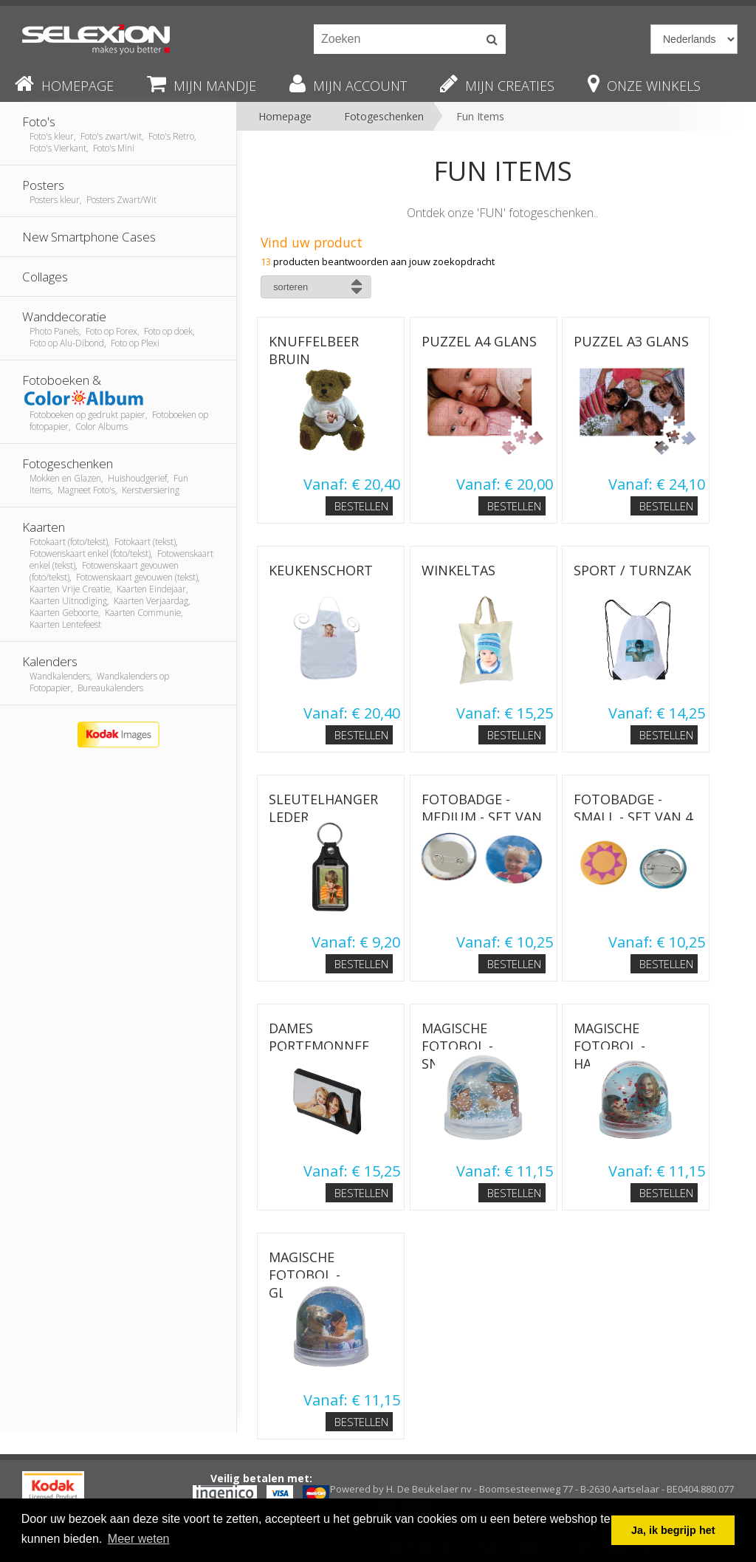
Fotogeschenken (384, 116)
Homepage (285, 116)
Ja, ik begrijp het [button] (673, 1530)
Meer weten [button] (139, 1538)
